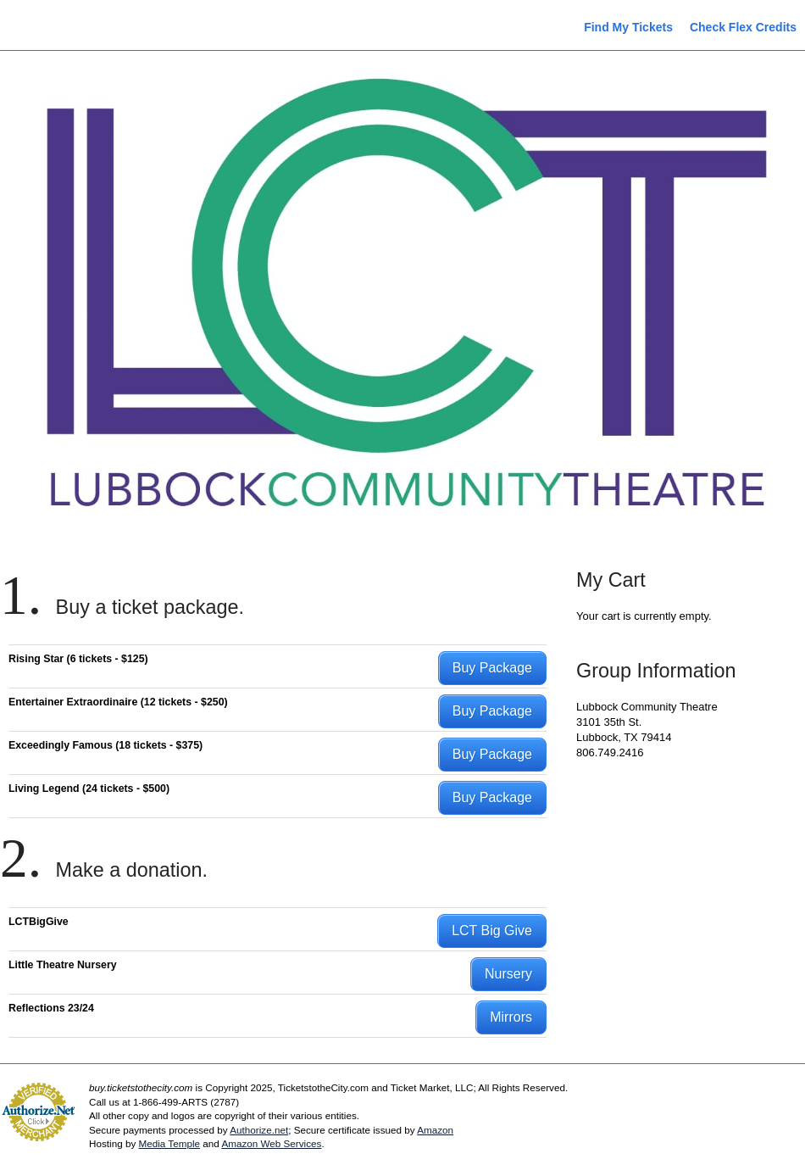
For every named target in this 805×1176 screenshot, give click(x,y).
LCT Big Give (492, 930)
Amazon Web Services (271, 1143)
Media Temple (169, 1143)
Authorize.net (259, 1129)
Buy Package (492, 667)
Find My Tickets (628, 27)
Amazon (435, 1129)
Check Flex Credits (743, 27)
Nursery (508, 974)
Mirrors (511, 1017)
